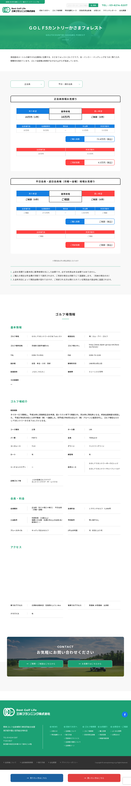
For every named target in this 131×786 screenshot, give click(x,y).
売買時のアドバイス (72, 738)
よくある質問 (116, 731)
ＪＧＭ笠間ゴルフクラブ (41, 480)
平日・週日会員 (65, 84)
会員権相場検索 (27, 762)
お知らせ (54, 731)
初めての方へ (70, 726)
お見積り (103, 726)
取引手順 (69, 735)
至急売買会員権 (89, 735)
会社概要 (53, 762)
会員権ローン (70, 745)
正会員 (27, 84)
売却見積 (103, 735)
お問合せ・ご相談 (119, 726)
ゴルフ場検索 (89, 726)
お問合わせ (116, 735)
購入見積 (103, 731)
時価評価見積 (104, 738)
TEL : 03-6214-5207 (114, 5)
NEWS (53, 726)
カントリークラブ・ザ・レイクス (45, 482)
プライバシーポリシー (70, 762)
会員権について (71, 731)
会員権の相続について (73, 742)
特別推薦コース (56, 735)
